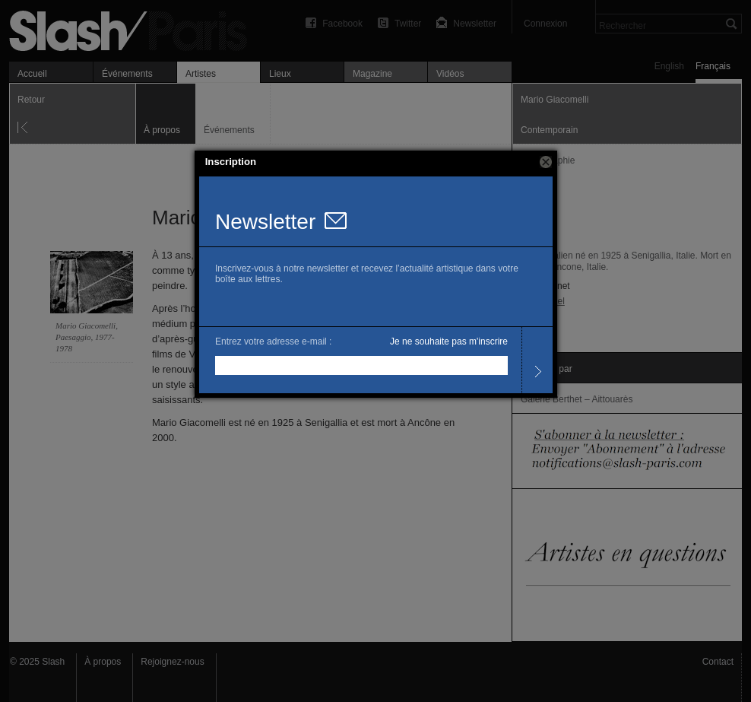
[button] (546, 162)
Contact (718, 661)
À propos (102, 661)
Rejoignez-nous (172, 661)
